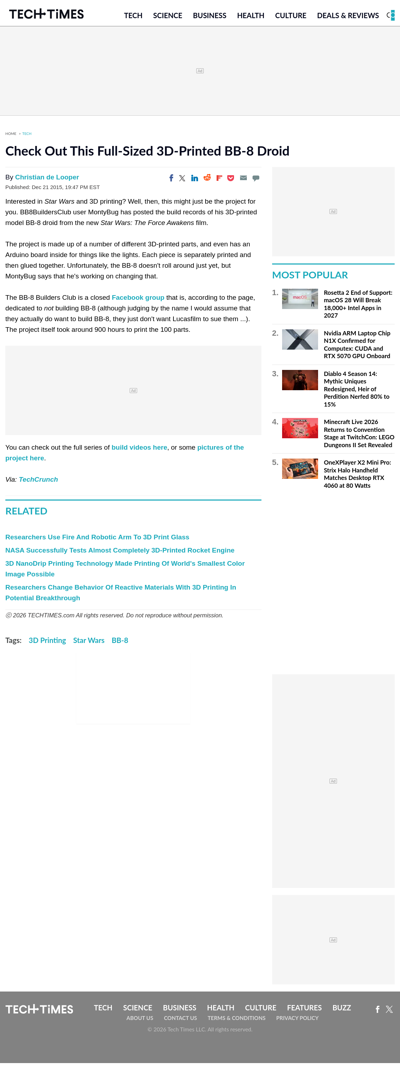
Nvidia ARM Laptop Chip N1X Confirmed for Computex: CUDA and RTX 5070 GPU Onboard (357, 346)
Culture (290, 16)
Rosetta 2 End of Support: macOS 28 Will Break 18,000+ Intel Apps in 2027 (358, 306)
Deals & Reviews (348, 16)
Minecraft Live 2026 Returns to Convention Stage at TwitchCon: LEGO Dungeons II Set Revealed (359, 435)
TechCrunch (38, 481)
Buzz (341, 1009)
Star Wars (88, 642)
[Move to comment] (255, 179)
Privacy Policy (297, 1020)
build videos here (139, 449)
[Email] (243, 179)
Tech (133, 16)
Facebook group (138, 299)
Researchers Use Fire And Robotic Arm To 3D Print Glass (97, 539)
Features (304, 1009)
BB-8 (120, 642)
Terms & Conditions (236, 1020)
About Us (139, 1020)
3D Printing (47, 642)
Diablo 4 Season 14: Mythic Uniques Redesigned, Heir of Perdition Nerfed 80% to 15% (357, 391)
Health (251, 16)
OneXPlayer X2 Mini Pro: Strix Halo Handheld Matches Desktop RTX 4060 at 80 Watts (357, 476)
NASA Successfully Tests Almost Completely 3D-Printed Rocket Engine (119, 552)
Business (210, 16)
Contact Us (180, 1020)
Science (167, 16)
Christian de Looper (47, 179)
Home (10, 135)
